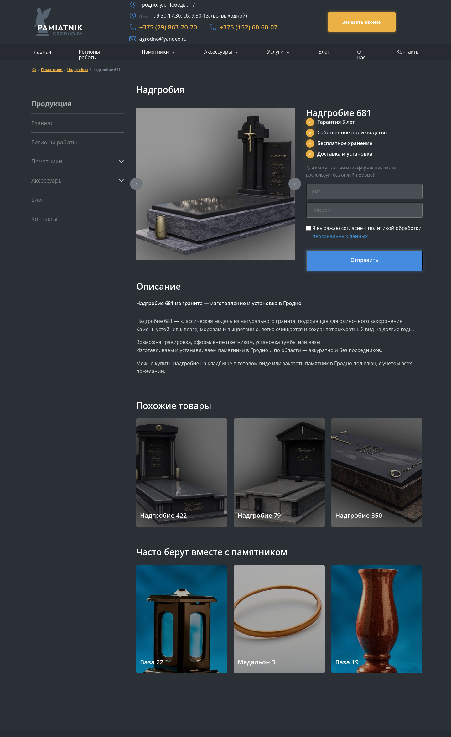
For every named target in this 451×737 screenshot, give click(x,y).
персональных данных (340, 236)
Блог (324, 51)
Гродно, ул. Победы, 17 (167, 4)
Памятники (155, 52)
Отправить (364, 260)
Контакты (408, 51)
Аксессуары (218, 52)
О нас (361, 54)
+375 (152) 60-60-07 (248, 27)
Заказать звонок (361, 22)
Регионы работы (89, 54)
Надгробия (77, 69)
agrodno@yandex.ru (163, 38)
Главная (41, 51)
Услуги (275, 52)
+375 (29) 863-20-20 (168, 27)
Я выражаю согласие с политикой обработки (367, 232)
